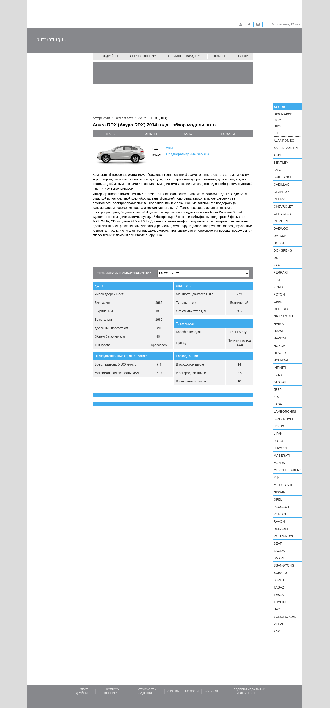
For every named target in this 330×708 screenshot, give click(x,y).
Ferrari (281, 272)
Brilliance (283, 177)
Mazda (279, 463)
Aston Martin (286, 148)
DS (276, 258)
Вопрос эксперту (142, 56)
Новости (241, 56)
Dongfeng (283, 250)
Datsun (280, 236)
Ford (278, 287)
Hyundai (281, 360)
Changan (282, 192)
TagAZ (279, 587)
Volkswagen (285, 616)
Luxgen (280, 448)
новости (228, 134)
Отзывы (219, 56)
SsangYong (284, 565)
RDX (278, 126)
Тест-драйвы (108, 56)
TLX (277, 133)
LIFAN (278, 433)
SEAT (278, 543)
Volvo (279, 624)
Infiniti (280, 367)
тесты (110, 134)
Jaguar (280, 382)
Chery (279, 199)
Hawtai (280, 338)
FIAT (277, 280)
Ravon (279, 521)
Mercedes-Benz (287, 470)
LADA (278, 404)
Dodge (279, 243)
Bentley (281, 162)
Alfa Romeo (284, 140)
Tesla (279, 595)
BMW (277, 170)
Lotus (279, 441)
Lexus (279, 426)
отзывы (151, 134)
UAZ (277, 609)
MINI (277, 477)
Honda (279, 345)
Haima (279, 324)
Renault (281, 529)
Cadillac (281, 184)
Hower (280, 353)
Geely (279, 302)
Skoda (279, 551)
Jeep (278, 389)
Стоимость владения (184, 56)
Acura (279, 107)
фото (188, 134)
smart (279, 558)
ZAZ (277, 631)
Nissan (280, 492)
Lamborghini (285, 411)
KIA (276, 397)
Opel (278, 499)
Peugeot (281, 507)
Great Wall (284, 316)
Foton (279, 294)
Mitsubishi (283, 485)
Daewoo (281, 228)
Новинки (211, 691)
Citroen (281, 221)
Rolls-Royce (285, 536)
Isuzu (278, 375)
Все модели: (284, 113)
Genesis (281, 309)
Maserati (282, 455)
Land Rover (284, 419)
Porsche (281, 514)
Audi (277, 155)
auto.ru (51, 39)
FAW (277, 265)
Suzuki (279, 580)
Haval (279, 331)
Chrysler (282, 214)
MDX (278, 120)
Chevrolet (283, 206)
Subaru (280, 573)
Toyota (280, 602)
